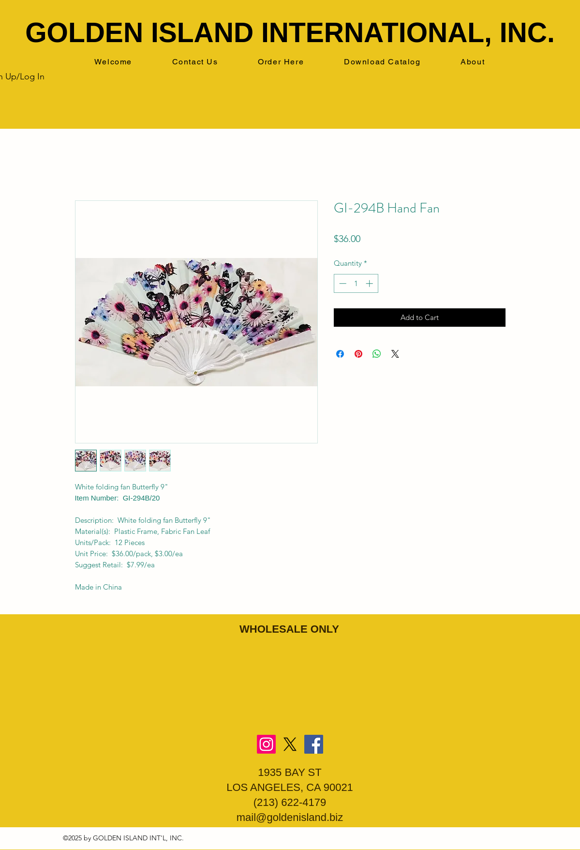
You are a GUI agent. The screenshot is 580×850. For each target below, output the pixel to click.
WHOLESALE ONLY (289, 629)
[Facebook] (313, 744)
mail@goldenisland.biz (290, 817)
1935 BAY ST (289, 772)
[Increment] (370, 283)
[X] (290, 744)
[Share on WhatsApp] (377, 354)
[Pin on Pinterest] (358, 354)
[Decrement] (341, 283)
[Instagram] (266, 744)
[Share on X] (395, 354)
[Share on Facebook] (340, 354)
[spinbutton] (356, 283)
